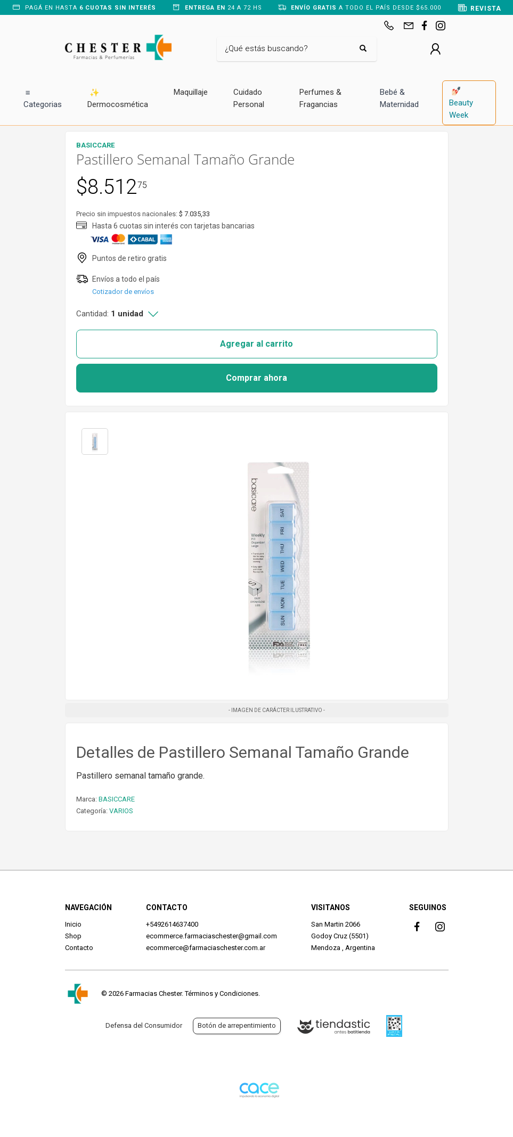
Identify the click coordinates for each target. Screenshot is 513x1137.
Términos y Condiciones (221, 993)
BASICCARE (117, 799)
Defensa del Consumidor (143, 1025)
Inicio (73, 924)
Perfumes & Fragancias (320, 98)
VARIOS (121, 811)
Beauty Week (461, 102)
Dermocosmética (117, 98)
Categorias (42, 98)
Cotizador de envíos (123, 292)
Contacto (79, 948)
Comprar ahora (256, 378)
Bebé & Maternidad (399, 98)
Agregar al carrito (256, 344)
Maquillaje (191, 92)
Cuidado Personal (248, 98)
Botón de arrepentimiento (237, 1025)
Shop (73, 936)
